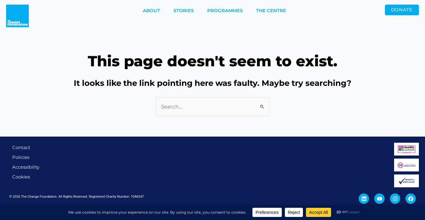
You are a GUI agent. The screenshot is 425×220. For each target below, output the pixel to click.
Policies (20, 157)
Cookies (21, 177)
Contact (21, 147)
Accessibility (25, 167)
